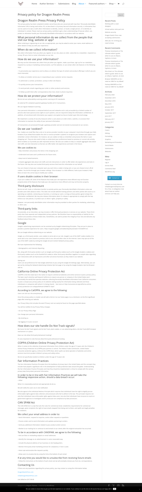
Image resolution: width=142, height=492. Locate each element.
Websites (108, 151)
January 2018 (109, 107)
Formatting (108, 136)
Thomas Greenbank (111, 51)
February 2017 (109, 119)
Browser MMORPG (111, 79)
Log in (107, 162)
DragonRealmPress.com (25, 472)
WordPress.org (110, 172)
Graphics (108, 139)
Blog (74, 4)
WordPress (50, 485)
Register (107, 159)
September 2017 (110, 113)
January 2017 (109, 122)
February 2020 (109, 95)
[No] (140, 489)
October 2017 (109, 110)
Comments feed (110, 169)
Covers (107, 130)
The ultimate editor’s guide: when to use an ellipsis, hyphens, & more (114, 73)
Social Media (109, 145)
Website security (110, 32)
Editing (107, 133)
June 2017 (108, 116)
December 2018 (110, 101)
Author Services (47, 4)
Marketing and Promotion (113, 142)
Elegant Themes (31, 485)
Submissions (63, 4)
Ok (114, 489)
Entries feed (109, 165)
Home (34, 4)
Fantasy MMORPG (111, 84)
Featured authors (97, 4)
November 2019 (110, 98)
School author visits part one (114, 29)
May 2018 (108, 104)
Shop (111, 4)
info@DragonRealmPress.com (27, 476)
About (81, 4)
